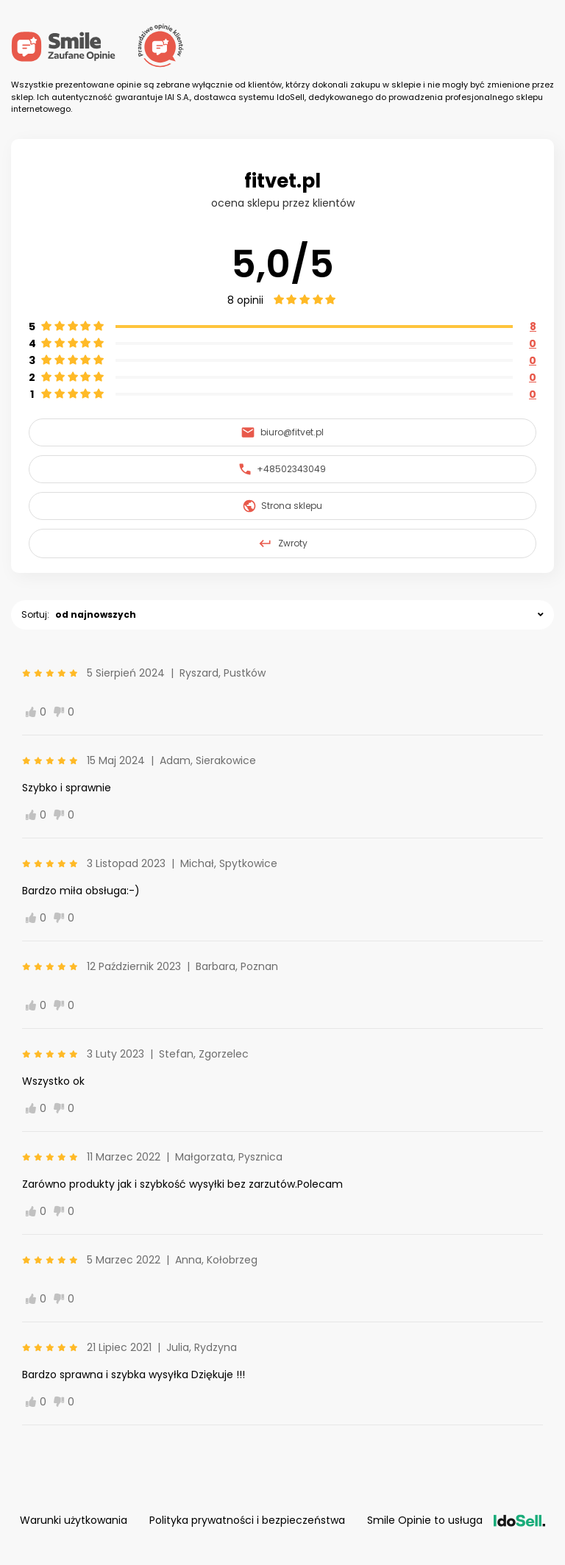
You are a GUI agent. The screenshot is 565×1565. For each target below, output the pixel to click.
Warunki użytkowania (73, 1520)
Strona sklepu (283, 506)
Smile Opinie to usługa (456, 1520)
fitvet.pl (282, 181)
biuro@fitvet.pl (282, 432)
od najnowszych (95, 614)
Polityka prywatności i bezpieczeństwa (247, 1520)
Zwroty (282, 543)
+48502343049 (282, 469)
